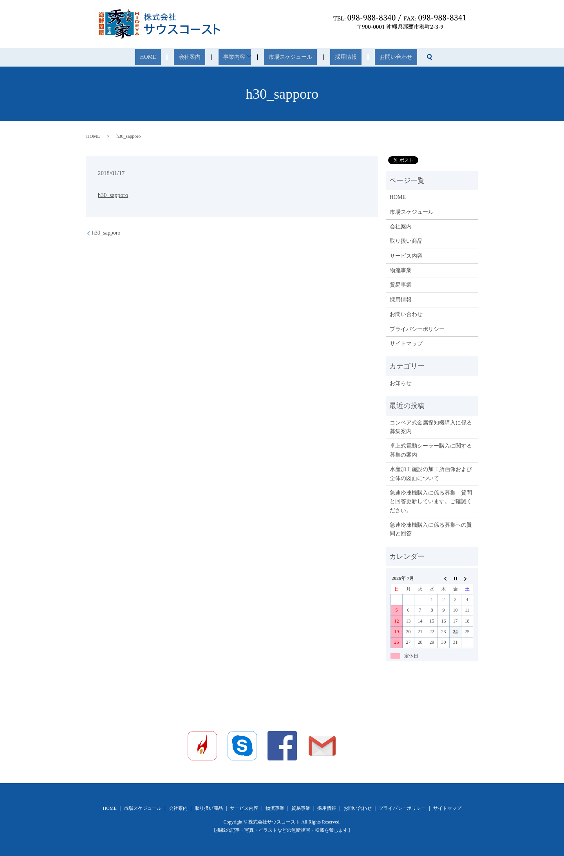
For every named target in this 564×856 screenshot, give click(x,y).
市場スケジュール (288, 57)
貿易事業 (401, 285)
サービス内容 (406, 256)
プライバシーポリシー (417, 329)
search (397, 57)
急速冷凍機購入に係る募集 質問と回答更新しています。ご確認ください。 (431, 501)
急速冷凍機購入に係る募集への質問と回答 (431, 529)
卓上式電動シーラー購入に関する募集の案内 (431, 450)
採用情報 (331, 57)
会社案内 (205, 57)
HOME (175, 57)
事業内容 (239, 57)
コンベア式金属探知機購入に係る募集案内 (431, 427)
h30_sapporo (113, 195)
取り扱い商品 (406, 241)
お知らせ (401, 383)
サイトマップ (406, 344)
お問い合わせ (369, 57)
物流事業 (401, 270)
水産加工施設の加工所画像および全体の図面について (431, 473)
